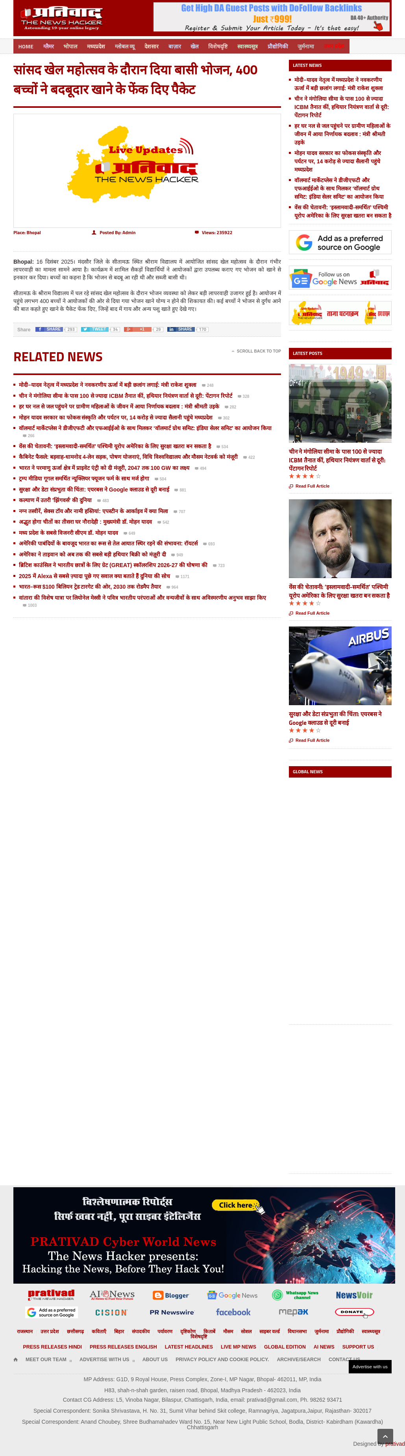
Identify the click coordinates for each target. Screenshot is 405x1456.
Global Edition (270, 1339)
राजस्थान (31, 1330)
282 (231, 406)
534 (222, 446)
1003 (30, 604)
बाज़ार (182, 45)
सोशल (230, 1330)
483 (103, 500)
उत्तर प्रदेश (350, 45)
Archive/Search (253, 1351)
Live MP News (230, 1339)
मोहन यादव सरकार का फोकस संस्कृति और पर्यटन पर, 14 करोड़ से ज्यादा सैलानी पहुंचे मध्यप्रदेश (116, 416)
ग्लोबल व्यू (130, 45)
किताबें (195, 1330)
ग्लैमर (50, 45)
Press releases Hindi (76, 1339)
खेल (204, 45)
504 (160, 478)
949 (177, 554)
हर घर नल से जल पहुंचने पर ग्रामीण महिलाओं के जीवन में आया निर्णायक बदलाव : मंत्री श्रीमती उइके (119, 405)
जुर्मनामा (320, 45)
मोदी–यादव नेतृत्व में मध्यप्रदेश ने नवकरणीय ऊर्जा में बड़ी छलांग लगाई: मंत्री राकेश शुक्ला (107, 384)
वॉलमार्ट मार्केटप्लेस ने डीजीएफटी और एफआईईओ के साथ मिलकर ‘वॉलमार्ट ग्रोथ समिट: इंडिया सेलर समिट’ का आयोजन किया (145, 427)
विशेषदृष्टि (228, 45)
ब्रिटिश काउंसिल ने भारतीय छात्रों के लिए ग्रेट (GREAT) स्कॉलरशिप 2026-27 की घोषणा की (113, 564)
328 (244, 395)
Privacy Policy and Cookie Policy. (189, 1351)
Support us (332, 1339)
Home (26, 45)
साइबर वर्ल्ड (251, 1330)
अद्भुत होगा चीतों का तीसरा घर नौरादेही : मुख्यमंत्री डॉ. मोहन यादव (85, 520)
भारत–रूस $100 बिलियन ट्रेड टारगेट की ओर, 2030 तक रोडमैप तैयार (90, 585)
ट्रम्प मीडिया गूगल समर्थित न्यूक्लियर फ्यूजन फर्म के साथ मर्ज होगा (84, 477)
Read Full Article (309, 485)
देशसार (158, 45)
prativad (395, 1431)
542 (163, 521)
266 (29, 435)
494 (201, 467)
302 (224, 417)
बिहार (115, 1330)
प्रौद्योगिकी (291, 45)
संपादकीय (134, 1330)
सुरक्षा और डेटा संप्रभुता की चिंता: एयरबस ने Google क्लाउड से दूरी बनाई (94, 488)
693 (209, 543)
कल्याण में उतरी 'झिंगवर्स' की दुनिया (55, 499)
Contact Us (292, 1351)
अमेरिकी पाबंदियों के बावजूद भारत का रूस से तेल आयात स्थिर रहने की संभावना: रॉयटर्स (108, 542)
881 (180, 489)
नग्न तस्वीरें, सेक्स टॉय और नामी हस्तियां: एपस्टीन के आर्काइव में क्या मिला (93, 510)
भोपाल (73, 45)
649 (129, 532)
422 (249, 456)
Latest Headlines (189, 1339)
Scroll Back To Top (256, 350)
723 (219, 565)
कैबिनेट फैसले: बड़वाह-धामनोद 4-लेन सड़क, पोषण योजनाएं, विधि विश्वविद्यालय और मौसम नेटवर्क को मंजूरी (128, 456)
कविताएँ (96, 1330)
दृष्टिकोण (176, 1330)
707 (179, 511)
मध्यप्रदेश (100, 45)
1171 (182, 576)
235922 (213, 231)
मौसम (213, 1330)
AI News (302, 1339)
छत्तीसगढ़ (75, 1330)
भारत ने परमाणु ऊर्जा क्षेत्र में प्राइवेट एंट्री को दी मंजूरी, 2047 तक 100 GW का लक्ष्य (104, 467)
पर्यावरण (156, 1330)
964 (172, 586)
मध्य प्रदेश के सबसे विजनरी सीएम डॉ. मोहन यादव (69, 531)
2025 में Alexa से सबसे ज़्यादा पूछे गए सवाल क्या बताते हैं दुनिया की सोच (94, 575)
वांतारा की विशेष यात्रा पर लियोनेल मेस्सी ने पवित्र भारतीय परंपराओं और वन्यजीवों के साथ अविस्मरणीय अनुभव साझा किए (142, 596)
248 (208, 384)
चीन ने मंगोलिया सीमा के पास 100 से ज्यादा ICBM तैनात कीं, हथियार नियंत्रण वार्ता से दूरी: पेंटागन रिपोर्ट (125, 395)
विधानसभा (276, 1330)
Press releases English (135, 1339)
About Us (134, 1351)
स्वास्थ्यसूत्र (259, 45)
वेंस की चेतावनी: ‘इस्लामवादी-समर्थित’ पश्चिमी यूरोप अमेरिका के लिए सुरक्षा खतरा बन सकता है (115, 445)
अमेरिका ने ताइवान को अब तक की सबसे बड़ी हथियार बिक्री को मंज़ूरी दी (92, 553)
